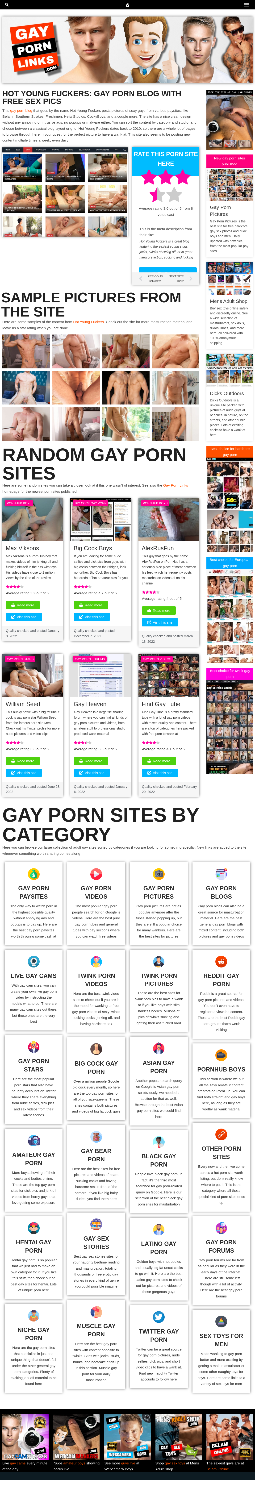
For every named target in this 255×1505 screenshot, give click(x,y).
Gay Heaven (90, 715)
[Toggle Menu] (246, 4)
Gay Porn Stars (20, 669)
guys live (129, 1487)
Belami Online (218, 1494)
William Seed (23, 715)
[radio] (149, 181)
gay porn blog (22, 111)
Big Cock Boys (93, 556)
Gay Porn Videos (157, 669)
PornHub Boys (19, 511)
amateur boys (75, 1487)
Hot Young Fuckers (92, 329)
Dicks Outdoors (227, 394)
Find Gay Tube (161, 715)
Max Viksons (22, 556)
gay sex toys (175, 1487)
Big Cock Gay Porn (91, 511)
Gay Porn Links (182, 493)
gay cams (18, 1487)
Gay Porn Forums (90, 669)
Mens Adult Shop (228, 302)
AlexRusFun (158, 556)
